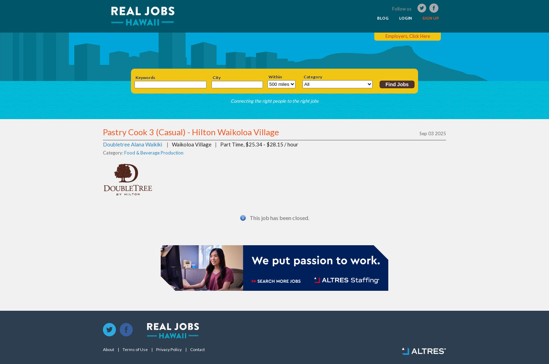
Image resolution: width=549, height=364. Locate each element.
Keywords (145, 78)
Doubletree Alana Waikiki (132, 144)
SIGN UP (430, 18)
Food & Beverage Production (153, 153)
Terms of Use (135, 350)
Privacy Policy (169, 350)
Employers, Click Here (407, 36)
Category (313, 77)
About (108, 350)
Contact (197, 350)
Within (275, 77)
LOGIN (405, 18)
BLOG (383, 18)
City (217, 78)
